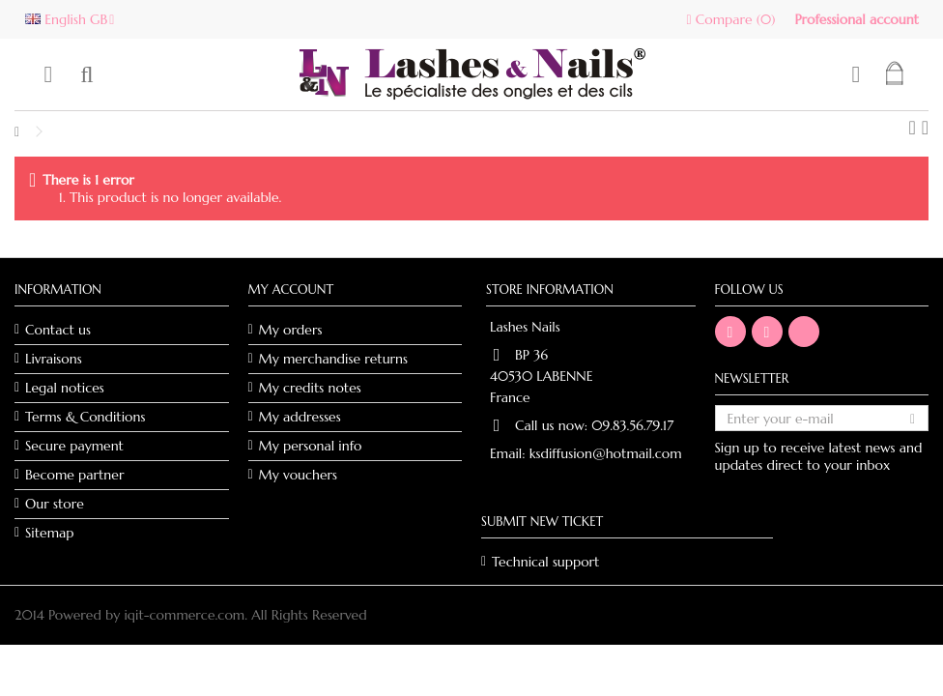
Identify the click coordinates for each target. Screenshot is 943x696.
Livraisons (53, 358)
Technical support (545, 561)
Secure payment (74, 445)
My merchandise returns (334, 358)
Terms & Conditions (85, 416)
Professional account (856, 19)
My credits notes (310, 387)
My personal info (310, 445)
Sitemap (49, 532)
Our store (54, 503)
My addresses (300, 416)
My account (291, 289)
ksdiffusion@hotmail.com (605, 453)
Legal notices (64, 387)
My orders (291, 329)
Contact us (58, 329)
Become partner (74, 474)
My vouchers (298, 474)
